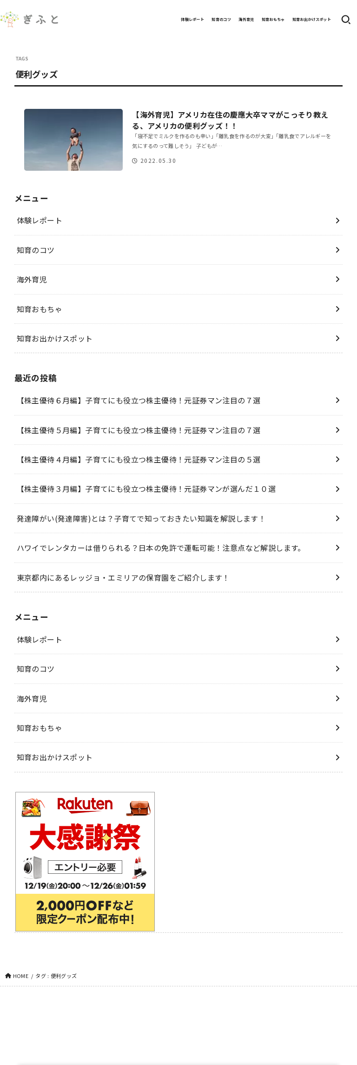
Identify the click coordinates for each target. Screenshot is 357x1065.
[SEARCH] (346, 19)
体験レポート (192, 19)
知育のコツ (221, 19)
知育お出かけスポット (311, 19)
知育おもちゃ (273, 19)
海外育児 (246, 19)
